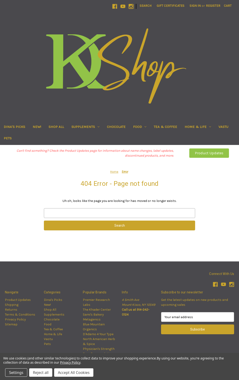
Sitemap (11, 324)
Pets (8, 138)
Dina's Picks (14, 127)
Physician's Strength (99, 349)
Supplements (85, 127)
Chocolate (116, 127)
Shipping (11, 305)
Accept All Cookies (74, 372)
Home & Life (198, 127)
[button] (209, 153)
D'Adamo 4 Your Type (98, 334)
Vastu (223, 127)
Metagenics (92, 319)
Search (145, 6)
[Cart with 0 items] (227, 5)
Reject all (41, 372)
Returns (11, 310)
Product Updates (209, 153)
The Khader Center (97, 310)
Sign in (195, 6)
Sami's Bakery (93, 315)
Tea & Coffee (165, 127)
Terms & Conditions (20, 315)
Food (139, 127)
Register (213, 6)
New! (37, 127)
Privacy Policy (15, 319)
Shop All (56, 127)
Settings (16, 372)
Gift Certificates (170, 6)
